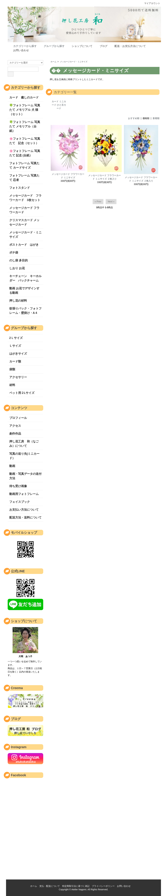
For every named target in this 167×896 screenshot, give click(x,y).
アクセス (15, 425)
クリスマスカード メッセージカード (24, 222)
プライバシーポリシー (103, 886)
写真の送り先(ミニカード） (24, 456)
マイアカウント (150, 3)
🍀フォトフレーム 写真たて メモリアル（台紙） (24, 126)
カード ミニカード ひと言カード (59, 105)
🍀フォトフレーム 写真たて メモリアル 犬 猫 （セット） (25, 110)
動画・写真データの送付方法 (25, 476)
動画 (12, 466)
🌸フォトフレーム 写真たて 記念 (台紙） (24, 153)
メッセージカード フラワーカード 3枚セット (25, 198)
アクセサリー (18, 377)
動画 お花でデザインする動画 (24, 290)
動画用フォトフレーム (24, 494)
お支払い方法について (24, 509)
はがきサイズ (18, 353)
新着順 (156, 118)
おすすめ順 (133, 118)
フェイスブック (19, 501)
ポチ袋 (13, 252)
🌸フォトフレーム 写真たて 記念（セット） (24, 141)
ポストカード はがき (24, 244)
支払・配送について (49, 886)
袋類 (12, 369)
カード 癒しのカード (24, 97)
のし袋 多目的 (18, 260)
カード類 (15, 361)
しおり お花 (18, 268)
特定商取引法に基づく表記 (76, 886)
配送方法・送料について (25, 517)
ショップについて (79, 46)
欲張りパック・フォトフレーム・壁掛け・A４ (25, 311)
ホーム (53, 62)
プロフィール (18, 418)
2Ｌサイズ (16, 338)
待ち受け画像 (18, 486)
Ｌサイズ (15, 345)
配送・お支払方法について (128, 46)
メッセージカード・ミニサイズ (73, 62)
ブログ (101, 46)
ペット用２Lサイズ (22, 393)
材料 (12, 385)
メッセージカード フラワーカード (24, 210)
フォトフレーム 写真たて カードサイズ (24, 165)
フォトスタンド (19, 187)
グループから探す (52, 46)
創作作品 (15, 433)
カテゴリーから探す (22, 46)
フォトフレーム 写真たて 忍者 (24, 178)
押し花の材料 (18, 300)
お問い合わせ (18, 50)
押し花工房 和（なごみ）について (24, 444)
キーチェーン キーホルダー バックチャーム (25, 278)
